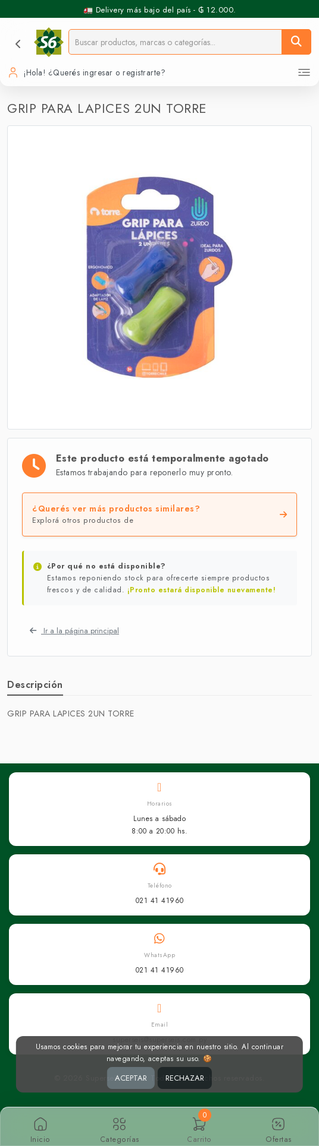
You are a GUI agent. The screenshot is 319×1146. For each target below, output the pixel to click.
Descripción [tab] (35, 685)
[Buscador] (175, 42)
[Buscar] (296, 42)
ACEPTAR (131, 1078)
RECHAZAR (184, 1078)
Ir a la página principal (74, 630)
